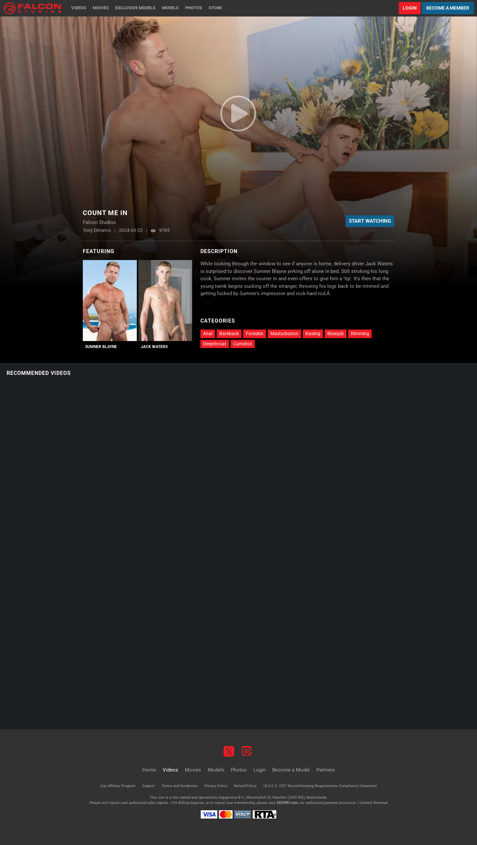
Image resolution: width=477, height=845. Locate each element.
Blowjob (335, 333)
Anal (207, 333)
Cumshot (242, 343)
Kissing (312, 333)
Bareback (229, 333)
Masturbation (284, 333)
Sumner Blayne (101, 346)
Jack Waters (154, 346)
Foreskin (254, 333)
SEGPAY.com (287, 803)
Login (410, 8)
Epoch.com (119, 803)
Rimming (360, 333)
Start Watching (370, 221)
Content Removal (373, 803)
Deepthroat (214, 343)
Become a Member (447, 8)
